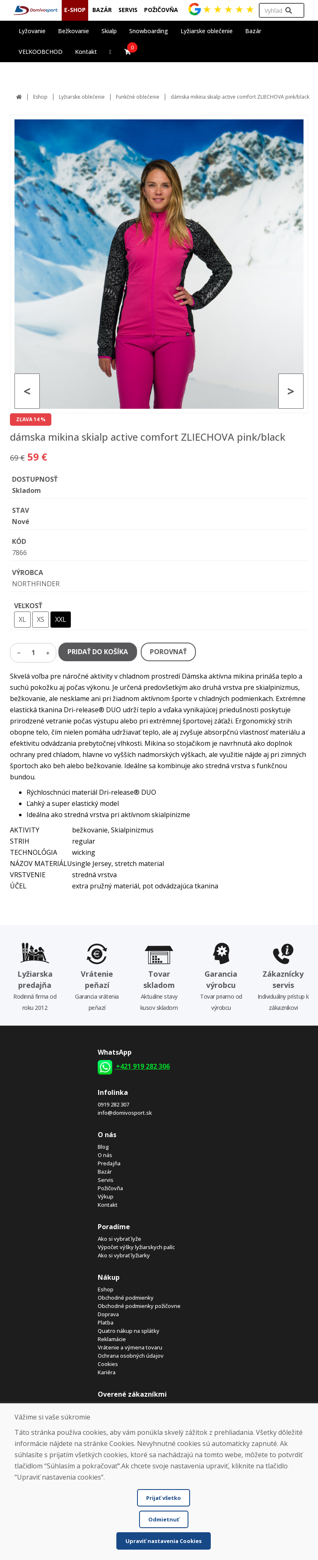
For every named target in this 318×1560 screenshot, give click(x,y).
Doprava (108, 1314)
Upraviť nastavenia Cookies (163, 1541)
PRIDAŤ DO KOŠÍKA (97, 651)
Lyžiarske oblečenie (82, 96)
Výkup (105, 1196)
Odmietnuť (163, 1519)
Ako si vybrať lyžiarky (124, 1255)
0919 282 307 (113, 1104)
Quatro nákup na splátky (128, 1330)
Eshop (40, 96)
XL (22, 619)
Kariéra (107, 1372)
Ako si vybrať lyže (119, 1238)
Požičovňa (110, 1188)
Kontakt (86, 52)
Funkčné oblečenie (137, 96)
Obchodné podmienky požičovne (139, 1306)
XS (40, 619)
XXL (60, 619)
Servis (105, 1180)
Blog (103, 1146)
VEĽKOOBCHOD (41, 52)
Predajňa (109, 1163)
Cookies (108, 1364)
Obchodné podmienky (126, 1297)
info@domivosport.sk (125, 1112)
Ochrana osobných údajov (131, 1355)
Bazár (105, 1171)
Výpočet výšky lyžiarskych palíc (136, 1247)
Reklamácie (112, 1339)
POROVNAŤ (168, 651)
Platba (105, 1322)
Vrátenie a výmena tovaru (130, 1347)
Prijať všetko (163, 1498)
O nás (105, 1155)
